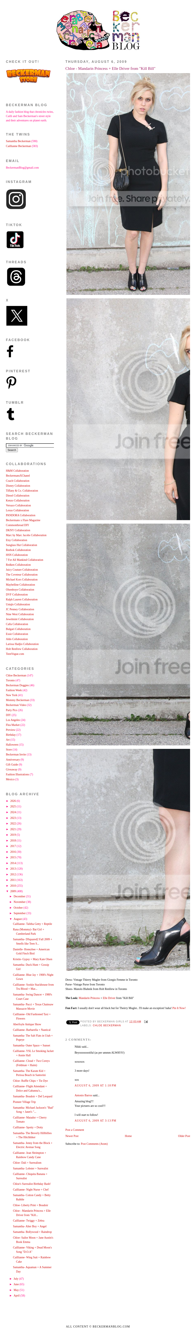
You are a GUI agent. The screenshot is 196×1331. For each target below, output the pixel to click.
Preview (10, 729)
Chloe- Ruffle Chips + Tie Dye (30, 1080)
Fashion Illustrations (17, 774)
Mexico (10, 779)
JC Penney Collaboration (20, 609)
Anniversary (13, 759)
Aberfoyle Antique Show (27, 1024)
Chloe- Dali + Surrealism (27, 1162)
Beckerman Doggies (17, 685)
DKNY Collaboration (18, 530)
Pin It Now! (179, 1008)
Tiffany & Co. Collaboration (22, 490)
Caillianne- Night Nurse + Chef (31, 1189)
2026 (13, 800)
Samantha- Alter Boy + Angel (30, 1226)
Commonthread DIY (17, 525)
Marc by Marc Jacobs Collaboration (26, 535)
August (18, 919)
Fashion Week (14, 690)
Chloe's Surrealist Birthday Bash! (32, 1183)
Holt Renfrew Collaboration (22, 649)
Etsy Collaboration (16, 540)
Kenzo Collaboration (18, 500)
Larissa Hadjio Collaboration (22, 644)
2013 (13, 868)
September (20, 913)
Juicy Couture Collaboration (22, 569)
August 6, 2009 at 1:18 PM (95, 1085)
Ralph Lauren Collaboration (22, 599)
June (17, 1284)
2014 (13, 863)
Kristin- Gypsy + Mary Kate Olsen (32, 959)
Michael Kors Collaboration (22, 579)
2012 (13, 874)
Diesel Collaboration (17, 495)
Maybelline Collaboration (20, 584)
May (17, 1290)
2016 (13, 851)
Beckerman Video (16, 705)
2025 (13, 806)
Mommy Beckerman (17, 700)
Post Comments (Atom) (94, 1143)
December (20, 896)
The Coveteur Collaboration (22, 574)
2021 (13, 829)
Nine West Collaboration (20, 614)
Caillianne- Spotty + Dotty (28, 1127)
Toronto (10, 680)
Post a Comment (74, 1129)
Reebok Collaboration (18, 550)
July (16, 1278)
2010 (13, 885)
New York (11, 695)
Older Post (184, 1136)
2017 (13, 846)
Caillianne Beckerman (18, 146)
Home (128, 1136)
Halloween (12, 744)
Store (9, 749)
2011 (13, 880)
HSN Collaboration (17, 554)
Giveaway (11, 769)
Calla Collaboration (17, 624)
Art (8, 739)
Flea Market (13, 724)
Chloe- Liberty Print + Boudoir (30, 1205)
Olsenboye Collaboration (20, 589)
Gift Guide (12, 764)
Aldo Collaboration (17, 639)
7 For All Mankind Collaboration (24, 559)
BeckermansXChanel (18, 475)
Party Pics (11, 710)
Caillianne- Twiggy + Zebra (28, 1220)
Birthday (11, 734)
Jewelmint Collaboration (20, 619)
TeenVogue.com (15, 653)
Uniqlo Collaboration (18, 604)
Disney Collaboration (18, 485)
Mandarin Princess (89, 998)
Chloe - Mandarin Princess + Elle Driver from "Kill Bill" (110, 68)
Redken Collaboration (18, 564)
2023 (13, 818)
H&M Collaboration (17, 470)
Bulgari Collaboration (18, 629)
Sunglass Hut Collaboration (21, 545)
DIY (8, 715)
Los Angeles (13, 720)
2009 (13, 891)
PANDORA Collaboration (20, 515)
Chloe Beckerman (107, 1025)
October (19, 907)
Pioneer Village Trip (24, 1101)
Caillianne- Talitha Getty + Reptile (32, 923)
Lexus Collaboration (17, 510)
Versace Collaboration (18, 505)
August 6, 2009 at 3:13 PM (95, 1120)
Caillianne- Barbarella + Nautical (31, 1029)
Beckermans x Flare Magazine (23, 520)
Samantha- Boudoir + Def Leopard (32, 1096)
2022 (13, 823)
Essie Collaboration (17, 634)
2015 (13, 857)
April (17, 1295)
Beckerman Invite (16, 754)
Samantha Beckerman (18, 141)
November (20, 901)
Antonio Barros (83, 1095)
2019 (13, 834)
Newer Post (72, 1136)
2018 (13, 840)
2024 (13, 812)
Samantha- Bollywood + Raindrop (32, 1231)
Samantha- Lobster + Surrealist (30, 1168)
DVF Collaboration (17, 594)
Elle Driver (109, 998)
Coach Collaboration (17, 480)
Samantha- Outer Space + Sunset (31, 1045)
